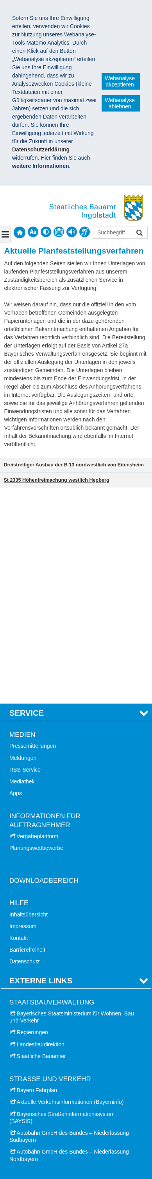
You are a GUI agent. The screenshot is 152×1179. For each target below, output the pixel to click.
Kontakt (18, 728)
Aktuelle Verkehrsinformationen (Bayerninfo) (70, 893)
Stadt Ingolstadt (36, 984)
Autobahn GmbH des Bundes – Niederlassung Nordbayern (69, 946)
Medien (22, 525)
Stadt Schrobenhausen (44, 1043)
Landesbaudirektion (40, 835)
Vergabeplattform (38, 627)
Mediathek (22, 572)
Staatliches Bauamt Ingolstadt (55, 1133)
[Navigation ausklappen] (5, 235)
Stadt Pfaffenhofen (39, 1066)
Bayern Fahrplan (37, 881)
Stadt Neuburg (34, 1031)
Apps (15, 584)
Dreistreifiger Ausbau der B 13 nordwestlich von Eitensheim (74, 465)
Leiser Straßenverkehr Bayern (45, 1101)
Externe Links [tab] (40, 771)
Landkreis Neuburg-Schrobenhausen (61, 1019)
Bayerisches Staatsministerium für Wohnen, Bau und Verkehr (71, 807)
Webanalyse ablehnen (120, 103)
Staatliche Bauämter (41, 847)
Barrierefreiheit (27, 740)
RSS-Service (25, 560)
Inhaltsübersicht (28, 705)
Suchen (139, 233)
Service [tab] (26, 503)
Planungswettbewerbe (36, 638)
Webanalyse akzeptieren (120, 81)
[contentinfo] (59, 232)
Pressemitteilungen (32, 537)
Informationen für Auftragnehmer (44, 611)
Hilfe (18, 694)
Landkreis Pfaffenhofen (45, 1054)
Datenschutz (24, 752)
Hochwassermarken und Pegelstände (54, 1112)
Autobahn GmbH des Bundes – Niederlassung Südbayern (69, 927)
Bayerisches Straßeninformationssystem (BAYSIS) (61, 908)
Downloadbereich (44, 671)
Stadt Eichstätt (34, 1007)
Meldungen (22, 548)
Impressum (22, 717)
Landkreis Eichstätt (40, 995)
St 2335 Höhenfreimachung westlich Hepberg (56, 480)
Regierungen (32, 823)
